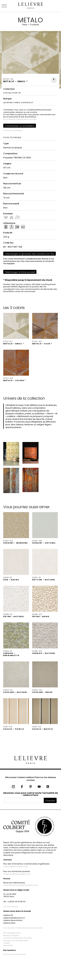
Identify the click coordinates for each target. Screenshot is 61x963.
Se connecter (9, 119)
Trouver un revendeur (12, 130)
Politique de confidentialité (15, 940)
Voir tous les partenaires (14, 954)
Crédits (6, 943)
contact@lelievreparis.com (15, 866)
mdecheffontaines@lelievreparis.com (20, 885)
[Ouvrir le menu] (8, 5)
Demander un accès (26, 119)
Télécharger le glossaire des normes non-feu (29, 253)
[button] (16, 329)
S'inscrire (50, 800)
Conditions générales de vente (17, 938)
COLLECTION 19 (12, 92)
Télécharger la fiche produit (20, 272)
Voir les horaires (10, 906)
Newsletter (8, 945)
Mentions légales (11, 935)
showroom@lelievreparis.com (16, 874)
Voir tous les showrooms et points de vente (23, 928)
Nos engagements (11, 932)
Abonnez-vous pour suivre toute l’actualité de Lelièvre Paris (30, 794)
